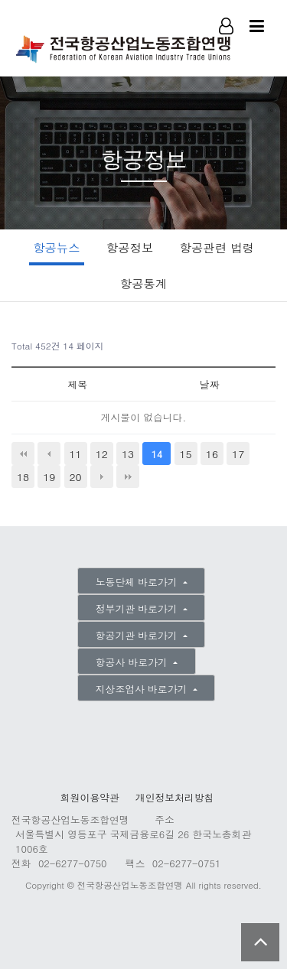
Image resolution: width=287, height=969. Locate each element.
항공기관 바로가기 (138, 635)
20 (75, 476)
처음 (22, 453)
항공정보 (129, 247)
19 (49, 476)
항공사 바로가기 (133, 662)
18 (23, 476)
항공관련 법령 (217, 247)
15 (186, 453)
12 (102, 453)
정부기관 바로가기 (138, 608)
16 (212, 453)
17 (238, 453)
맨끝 (127, 476)
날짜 (210, 384)
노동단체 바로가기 (138, 581)
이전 (49, 453)
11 (75, 453)
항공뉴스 (56, 247)
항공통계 (143, 283)
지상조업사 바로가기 (143, 688)
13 (128, 453)
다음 (101, 476)
